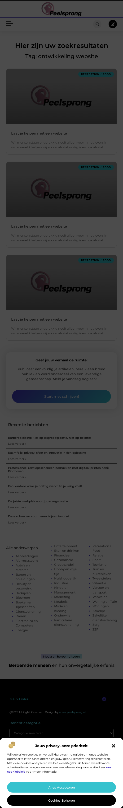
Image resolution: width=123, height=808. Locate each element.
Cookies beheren (61, 800)
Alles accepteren (61, 787)
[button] (113, 745)
